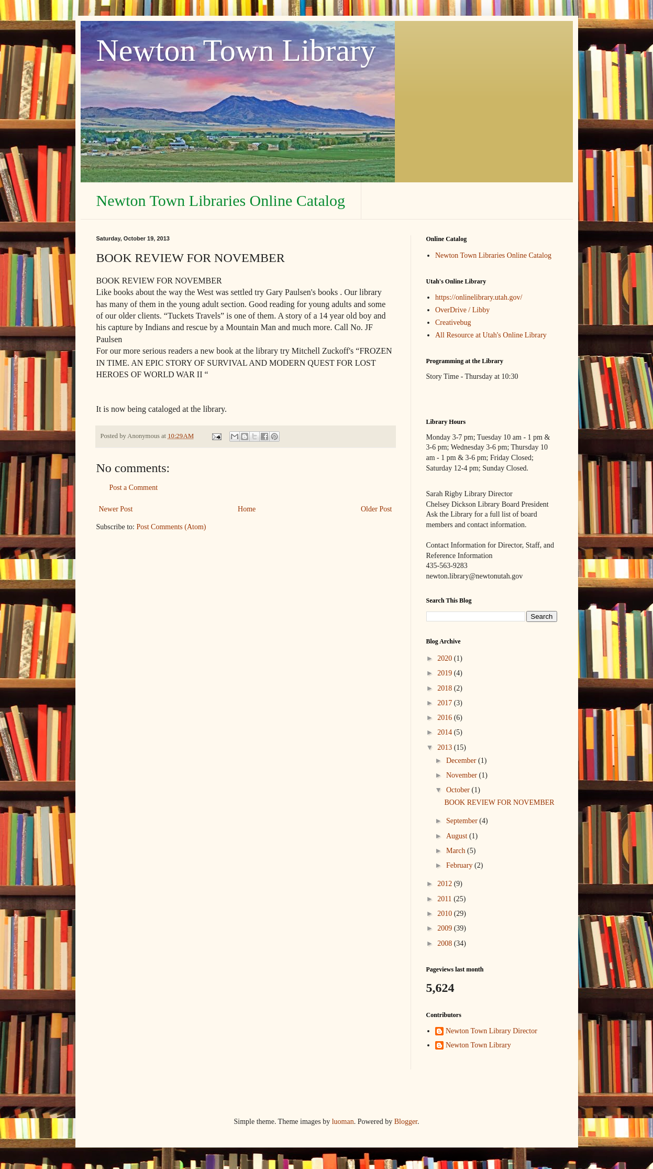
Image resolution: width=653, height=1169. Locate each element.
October (459, 790)
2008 (445, 943)
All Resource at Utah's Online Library (491, 335)
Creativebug (453, 322)
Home (247, 509)
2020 (445, 658)
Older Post (376, 509)
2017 (445, 703)
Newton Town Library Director (491, 1031)
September (462, 821)
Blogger (405, 1122)
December (462, 760)
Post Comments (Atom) (171, 527)
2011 (445, 899)
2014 (445, 732)
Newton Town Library (236, 50)
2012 (445, 884)
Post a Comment (133, 487)
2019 (445, 673)
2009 (445, 928)
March (456, 851)
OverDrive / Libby (462, 310)
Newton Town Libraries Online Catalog (221, 200)
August (457, 836)
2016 (445, 718)
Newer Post (116, 509)
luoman (343, 1122)
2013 (445, 747)
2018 (445, 688)
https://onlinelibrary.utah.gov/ (478, 297)
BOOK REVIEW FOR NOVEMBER (499, 802)
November (462, 775)
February (460, 865)
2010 (445, 913)
